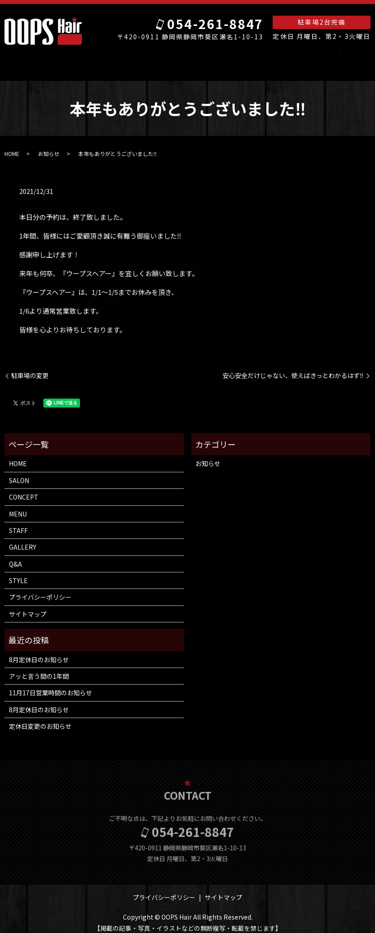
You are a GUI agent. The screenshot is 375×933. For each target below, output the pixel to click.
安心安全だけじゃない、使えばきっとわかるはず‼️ (293, 367)
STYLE (289, 58)
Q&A (267, 58)
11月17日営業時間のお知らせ (50, 684)
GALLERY (241, 58)
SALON (97, 58)
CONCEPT (157, 58)
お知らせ (48, 145)
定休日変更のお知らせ (40, 717)
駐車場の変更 (30, 367)
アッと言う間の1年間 (39, 667)
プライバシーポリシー (40, 588)
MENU (187, 58)
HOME (71, 58)
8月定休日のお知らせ (39, 651)
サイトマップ (27, 605)
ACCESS (124, 58)
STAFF (211, 58)
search (314, 58)
